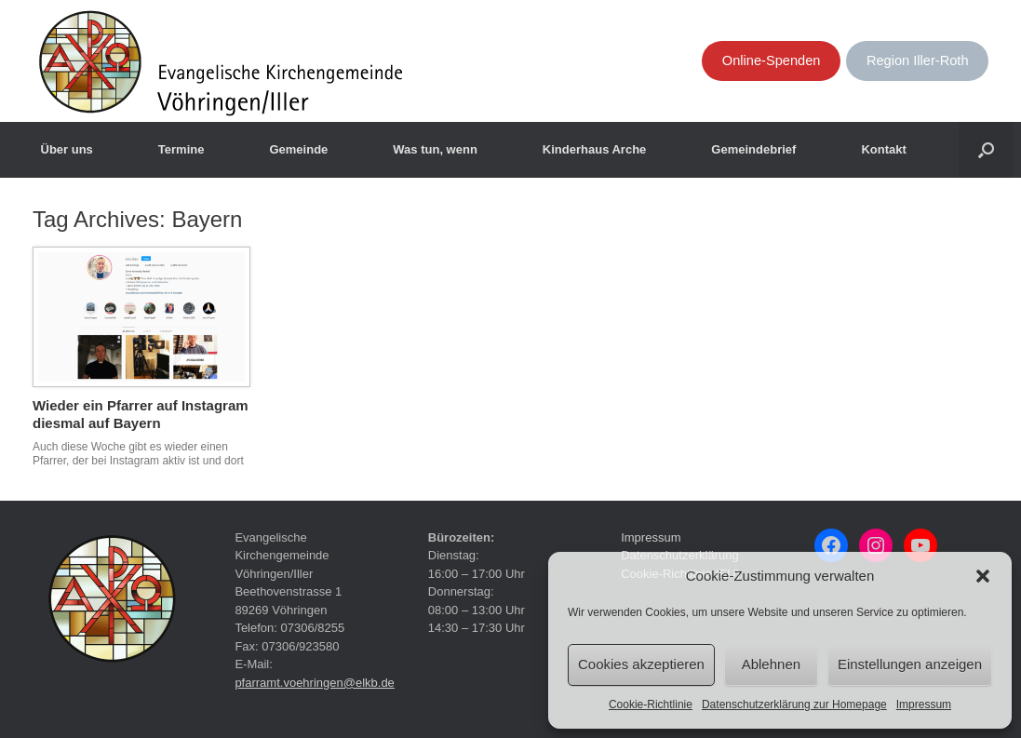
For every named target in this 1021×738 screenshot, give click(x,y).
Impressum (923, 704)
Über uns (67, 149)
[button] (983, 576)
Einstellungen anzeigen (910, 664)
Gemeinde (298, 149)
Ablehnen (771, 664)
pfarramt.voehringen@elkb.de (314, 683)
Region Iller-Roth (918, 60)
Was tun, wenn (435, 149)
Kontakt (883, 149)
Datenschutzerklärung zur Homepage (794, 704)
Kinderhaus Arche (595, 149)
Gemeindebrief (753, 149)
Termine (181, 149)
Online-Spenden (771, 60)
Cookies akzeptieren (641, 664)
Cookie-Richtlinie (650, 704)
